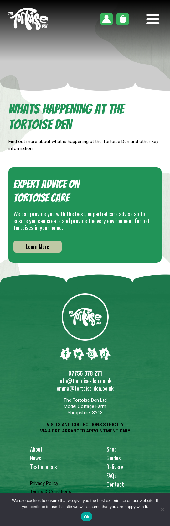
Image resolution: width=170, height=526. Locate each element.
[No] (162, 509)
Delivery (114, 466)
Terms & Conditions (50, 491)
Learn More (37, 246)
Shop (111, 449)
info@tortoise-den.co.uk (85, 380)
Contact (115, 484)
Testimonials (43, 466)
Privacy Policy (44, 483)
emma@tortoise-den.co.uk (85, 388)
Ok (86, 516)
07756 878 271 (85, 373)
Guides (113, 457)
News (35, 457)
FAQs (111, 475)
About (36, 449)
